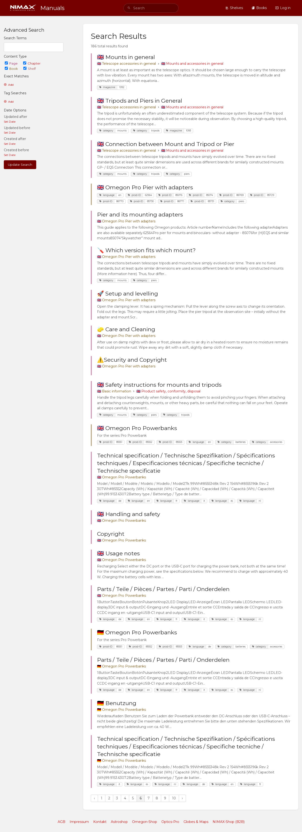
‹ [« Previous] (94, 798)
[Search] (129, 8)
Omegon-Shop (144, 822)
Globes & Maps (196, 822)
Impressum (79, 822)
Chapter (32, 63)
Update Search (20, 164)
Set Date (9, 121)
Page (11, 63)
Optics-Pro (170, 822)
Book (12, 68)
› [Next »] (182, 798)
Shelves (234, 8)
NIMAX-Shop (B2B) (229, 822)
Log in (283, 8)
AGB (61, 822)
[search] (151, 8)
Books (259, 8)
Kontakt (100, 822)
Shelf (29, 68)
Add (9, 84)
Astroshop (119, 822)
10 (174, 798)
